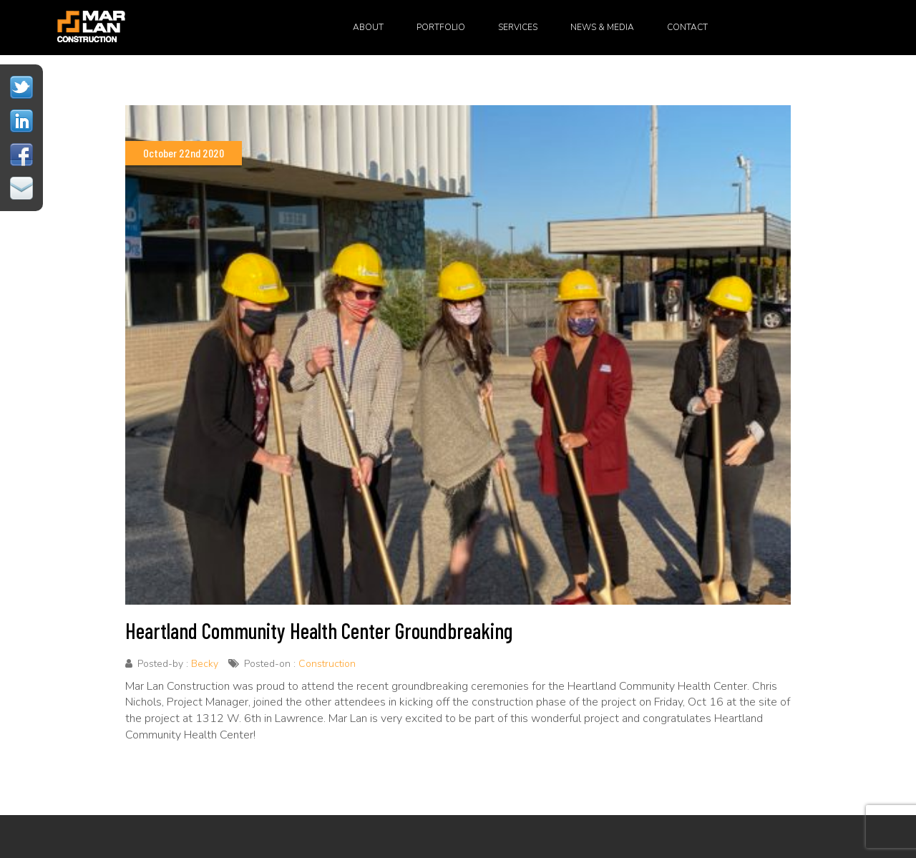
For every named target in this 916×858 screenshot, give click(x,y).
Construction (327, 664)
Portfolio (440, 27)
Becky (204, 664)
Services (517, 27)
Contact (687, 27)
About (368, 27)
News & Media (602, 27)
